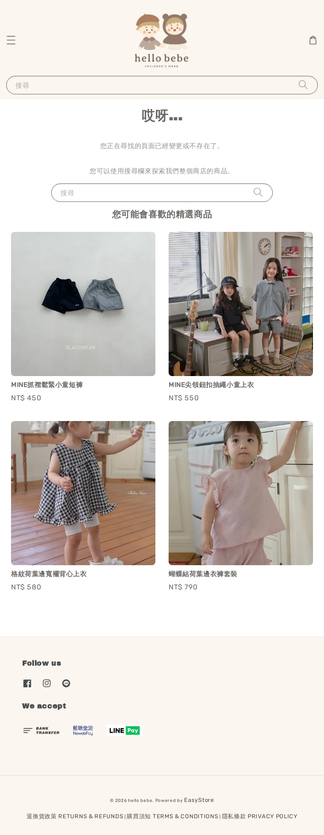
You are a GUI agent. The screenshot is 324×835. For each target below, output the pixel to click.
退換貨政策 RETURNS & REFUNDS (74, 816)
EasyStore (199, 800)
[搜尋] (303, 84)
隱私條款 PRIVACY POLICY (260, 816)
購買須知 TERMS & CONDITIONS (172, 816)
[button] (11, 40)
